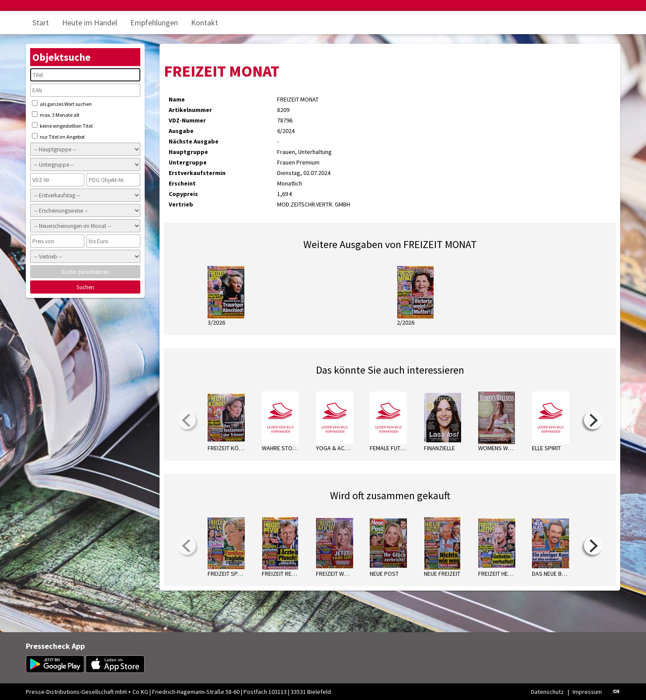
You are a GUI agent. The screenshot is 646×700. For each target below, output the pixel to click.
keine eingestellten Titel (62, 125)
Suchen (85, 287)
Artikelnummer (190, 110)
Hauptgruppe (188, 152)
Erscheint (182, 183)
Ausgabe (181, 131)
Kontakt (204, 23)
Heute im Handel (89, 23)
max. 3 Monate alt (56, 114)
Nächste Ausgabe (194, 141)
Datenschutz (547, 692)
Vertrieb (181, 204)
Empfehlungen (154, 23)
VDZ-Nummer (187, 120)
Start (40, 23)
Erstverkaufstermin (197, 173)
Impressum (587, 692)
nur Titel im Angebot (58, 136)
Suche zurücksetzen (85, 272)
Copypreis (183, 194)
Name (177, 99)
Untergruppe (188, 162)
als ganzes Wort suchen (62, 103)
